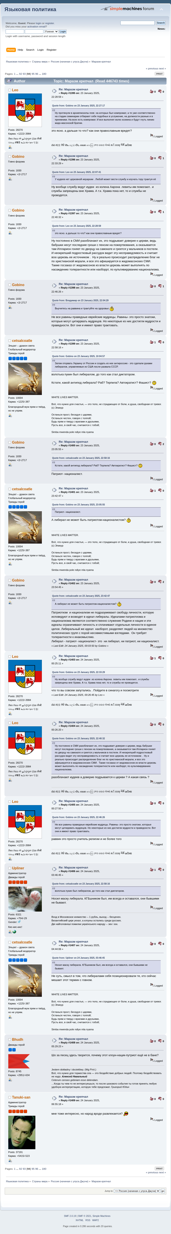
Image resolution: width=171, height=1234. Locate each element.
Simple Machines (101, 1216)
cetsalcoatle (22, 341)
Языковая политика (30, 9)
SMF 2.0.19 (70, 1216)
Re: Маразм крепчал (73, 89)
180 (44, 73)
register (49, 23)
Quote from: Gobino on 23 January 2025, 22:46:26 (78, 817)
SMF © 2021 (84, 1216)
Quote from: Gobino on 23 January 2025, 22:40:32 (78, 738)
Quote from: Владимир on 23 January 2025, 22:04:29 (80, 300)
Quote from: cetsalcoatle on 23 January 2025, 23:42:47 (81, 596)
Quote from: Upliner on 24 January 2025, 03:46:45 (78, 958)
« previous (152, 68)
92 (20, 73)
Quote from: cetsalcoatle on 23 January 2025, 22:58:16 (81, 458)
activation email (36, 26)
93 (24, 73)
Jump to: (109, 1191)
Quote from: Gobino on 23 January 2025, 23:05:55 (78, 504)
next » (162, 68)
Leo (15, 90)
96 (36, 73)
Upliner (18, 868)
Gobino (18, 156)
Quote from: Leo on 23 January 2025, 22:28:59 (76, 226)
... (17, 73)
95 (33, 73)
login (38, 23)
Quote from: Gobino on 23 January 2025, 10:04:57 (78, 356)
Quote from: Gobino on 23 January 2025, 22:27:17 (78, 105)
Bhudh (17, 1039)
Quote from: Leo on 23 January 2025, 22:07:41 (76, 172)
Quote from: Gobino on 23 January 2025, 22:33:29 (78, 672)
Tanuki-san (21, 1097)
